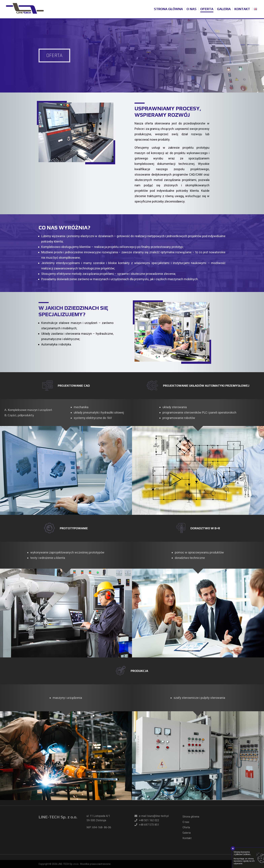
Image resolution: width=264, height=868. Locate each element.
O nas (191, 9)
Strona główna (168, 9)
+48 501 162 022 (147, 820)
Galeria (224, 9)
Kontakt (242, 9)
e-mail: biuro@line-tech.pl (152, 816)
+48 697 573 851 (147, 824)
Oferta (206, 9)
